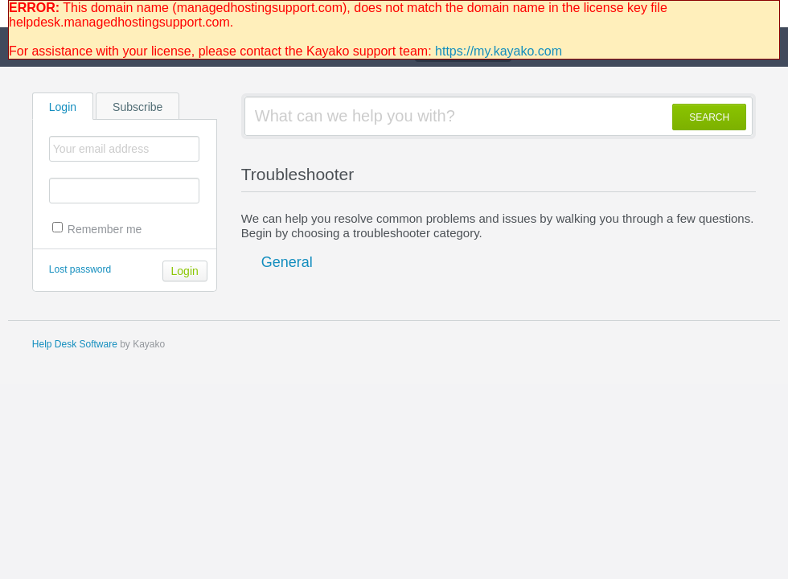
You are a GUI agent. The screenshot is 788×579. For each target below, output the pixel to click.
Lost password (80, 269)
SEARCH (709, 117)
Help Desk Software (74, 344)
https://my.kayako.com (498, 51)
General (287, 262)
